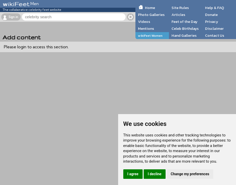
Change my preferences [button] (190, 174)
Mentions (146, 28)
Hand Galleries (184, 35)
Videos (144, 21)
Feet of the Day (185, 21)
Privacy (211, 21)
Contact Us (214, 35)
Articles (178, 14)
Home (150, 8)
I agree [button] (133, 174)
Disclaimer (214, 28)
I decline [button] (154, 174)
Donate (211, 14)
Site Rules (180, 8)
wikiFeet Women (150, 35)
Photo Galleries (151, 14)
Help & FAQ (214, 8)
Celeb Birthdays (185, 28)
